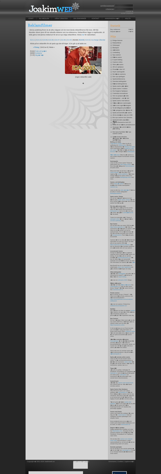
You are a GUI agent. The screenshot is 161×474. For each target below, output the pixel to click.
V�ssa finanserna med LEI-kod (122, 123)
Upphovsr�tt (129, 461)
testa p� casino (118, 183)
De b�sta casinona (119, 74)
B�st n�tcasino (115, 154)
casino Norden (114, 172)
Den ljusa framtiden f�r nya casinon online (122, 132)
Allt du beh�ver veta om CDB (122, 115)
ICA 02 (87, 40)
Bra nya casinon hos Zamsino (122, 117)
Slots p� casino (118, 64)
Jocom (86, 461)
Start (31, 18)
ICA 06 (63, 40)
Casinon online (117, 62)
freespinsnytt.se (117, 235)
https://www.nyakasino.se (117, 227)
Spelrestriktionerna (119, 79)
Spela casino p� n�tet (120, 86)
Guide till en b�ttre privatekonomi (123, 125)
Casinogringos (114, 341)
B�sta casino (117, 57)
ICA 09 (44, 40)
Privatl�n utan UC (119, 69)
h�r (133, 262)
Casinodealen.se (115, 286)
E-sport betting (117, 60)
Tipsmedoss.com (117, 431)
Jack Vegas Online (125, 164)
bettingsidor (122, 273)
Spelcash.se (113, 373)
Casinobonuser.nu (118, 289)
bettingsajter (131, 151)
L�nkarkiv (116, 50)
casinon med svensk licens (125, 382)
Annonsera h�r (112, 18)
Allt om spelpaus (118, 67)
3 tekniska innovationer (120, 93)
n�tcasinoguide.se (115, 354)
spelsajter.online (114, 219)
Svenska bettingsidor (119, 81)
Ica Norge (94, 40)
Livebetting (116, 52)
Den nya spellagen (119, 76)
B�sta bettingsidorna (120, 84)
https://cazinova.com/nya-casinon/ (120, 244)
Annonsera (112, 461)
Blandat (102, 40)
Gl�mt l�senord (127, 13)
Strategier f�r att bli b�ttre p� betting (122, 128)
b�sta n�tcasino (126, 285)
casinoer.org (113, 187)
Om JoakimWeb (79, 18)
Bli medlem (44, 18)
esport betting (122, 276)
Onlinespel (116, 45)
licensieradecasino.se (124, 257)
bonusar (112, 151)
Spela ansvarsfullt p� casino (122, 113)
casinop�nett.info (128, 212)
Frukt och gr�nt (40, 51)
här (83, 35)
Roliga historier (118, 40)
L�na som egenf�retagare (122, 105)
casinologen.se (126, 450)
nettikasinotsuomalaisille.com (118, 305)
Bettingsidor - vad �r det (121, 98)
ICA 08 (50, 40)
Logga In (129, 11)
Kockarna (38, 53)
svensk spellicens (123, 174)
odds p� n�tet (124, 190)
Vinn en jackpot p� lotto (121, 96)
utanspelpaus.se (122, 392)
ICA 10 (38, 40)
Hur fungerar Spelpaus (120, 91)
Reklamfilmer (117, 43)
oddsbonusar (122, 145)
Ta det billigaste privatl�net (122, 108)
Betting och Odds (130, 146)
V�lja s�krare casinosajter (122, 103)
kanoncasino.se (125, 424)
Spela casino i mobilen (120, 88)
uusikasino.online (130, 331)
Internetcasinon (129, 166)
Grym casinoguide (119, 72)
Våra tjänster (61, 18)
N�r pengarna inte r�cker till (122, 110)
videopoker (123, 374)
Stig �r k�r (39, 55)
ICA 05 (69, 40)
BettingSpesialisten (115, 193)
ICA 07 (57, 40)
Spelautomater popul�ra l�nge (121, 120)
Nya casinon (117, 55)
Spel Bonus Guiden (116, 143)
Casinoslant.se (122, 415)
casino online (128, 362)
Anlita (128, 18)
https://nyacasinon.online (117, 325)
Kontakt (95, 18)
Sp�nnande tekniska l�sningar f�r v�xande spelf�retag (121, 138)
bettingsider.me (114, 211)
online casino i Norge (124, 199)
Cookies (120, 461)
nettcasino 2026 (122, 280)
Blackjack (116, 48)
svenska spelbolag (115, 220)
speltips (133, 310)
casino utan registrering (124, 267)
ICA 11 (32, 40)
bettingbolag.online (125, 177)
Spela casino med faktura (121, 100)
